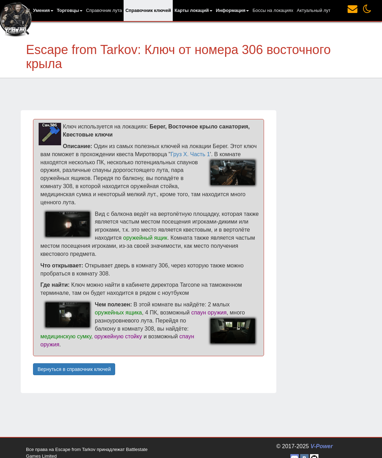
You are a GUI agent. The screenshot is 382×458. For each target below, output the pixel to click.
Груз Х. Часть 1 (190, 154)
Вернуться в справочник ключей (74, 369)
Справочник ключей (148, 10)
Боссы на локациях (272, 10)
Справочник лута (104, 10)
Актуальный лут (313, 10)
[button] (43, 10)
